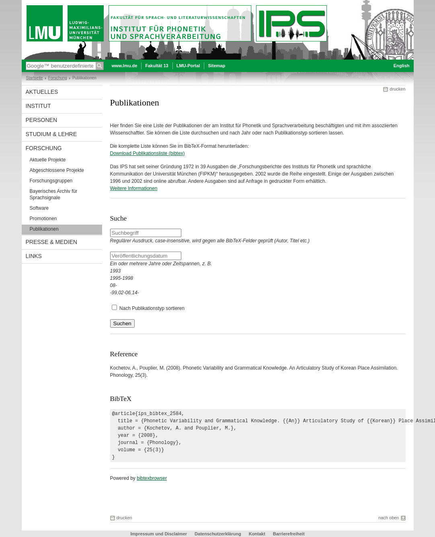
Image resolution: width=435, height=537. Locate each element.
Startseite (34, 78)
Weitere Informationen (134, 188)
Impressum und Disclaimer (158, 533)
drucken (397, 89)
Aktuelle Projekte (48, 160)
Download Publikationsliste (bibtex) (147, 153)
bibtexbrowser (152, 478)
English (402, 65)
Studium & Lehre (51, 134)
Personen (41, 120)
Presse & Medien (51, 242)
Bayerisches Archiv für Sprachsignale (54, 194)
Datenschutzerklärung (218, 533)
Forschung (57, 78)
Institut (38, 106)
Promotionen (43, 218)
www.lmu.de (124, 65)
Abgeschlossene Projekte (57, 170)
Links (34, 256)
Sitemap (216, 65)
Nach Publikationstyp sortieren (152, 308)
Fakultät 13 (156, 65)
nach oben (388, 517)
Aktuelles (42, 92)
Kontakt (257, 533)
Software (39, 208)
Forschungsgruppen (51, 181)
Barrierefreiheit (289, 533)
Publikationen (44, 229)
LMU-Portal (188, 65)
